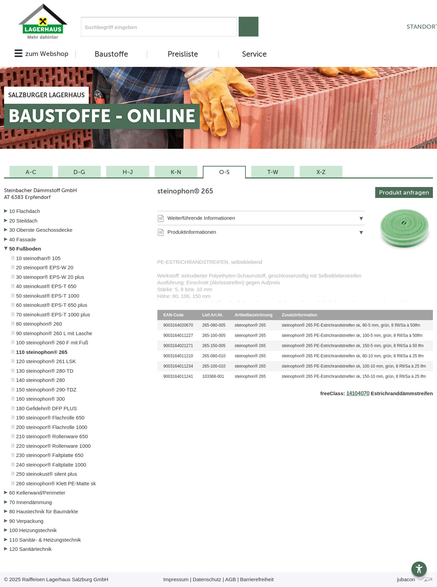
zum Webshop (46, 54)
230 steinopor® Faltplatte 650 (49, 455)
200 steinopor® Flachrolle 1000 (51, 427)
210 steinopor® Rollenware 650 (52, 436)
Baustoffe (111, 54)
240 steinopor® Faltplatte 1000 (51, 465)
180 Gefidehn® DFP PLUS (46, 408)
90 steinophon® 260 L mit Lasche (54, 333)
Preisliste (183, 54)
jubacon (415, 579)
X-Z (320, 172)
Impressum (175, 579)
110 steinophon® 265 (41, 352)
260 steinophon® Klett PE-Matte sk (56, 483)
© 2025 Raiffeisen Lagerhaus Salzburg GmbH (56, 579)
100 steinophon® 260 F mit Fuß (52, 342)
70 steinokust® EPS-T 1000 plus (53, 314)
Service (254, 54)
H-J (128, 172)
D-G (79, 172)
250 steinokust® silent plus (46, 474)
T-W (272, 172)
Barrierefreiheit (256, 579)
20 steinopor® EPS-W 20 (44, 267)
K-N (176, 172)
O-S (224, 172)
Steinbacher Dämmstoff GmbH (75, 194)
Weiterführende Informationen (201, 218)
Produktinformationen (192, 232)
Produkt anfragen (404, 192)
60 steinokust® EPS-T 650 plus (51, 305)
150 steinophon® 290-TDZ (46, 389)
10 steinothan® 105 (38, 258)
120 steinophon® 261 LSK (46, 361)
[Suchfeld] (159, 27)
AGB (230, 579)
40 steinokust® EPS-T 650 (46, 286)
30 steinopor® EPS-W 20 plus (50, 277)
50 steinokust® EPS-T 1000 (47, 296)
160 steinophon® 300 (40, 399)
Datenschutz (207, 579)
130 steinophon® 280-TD (44, 371)
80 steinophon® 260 (39, 324)
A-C (31, 172)
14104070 (358, 393)
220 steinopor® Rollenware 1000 (53, 446)
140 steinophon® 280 (40, 380)
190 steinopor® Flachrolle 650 (50, 417)
